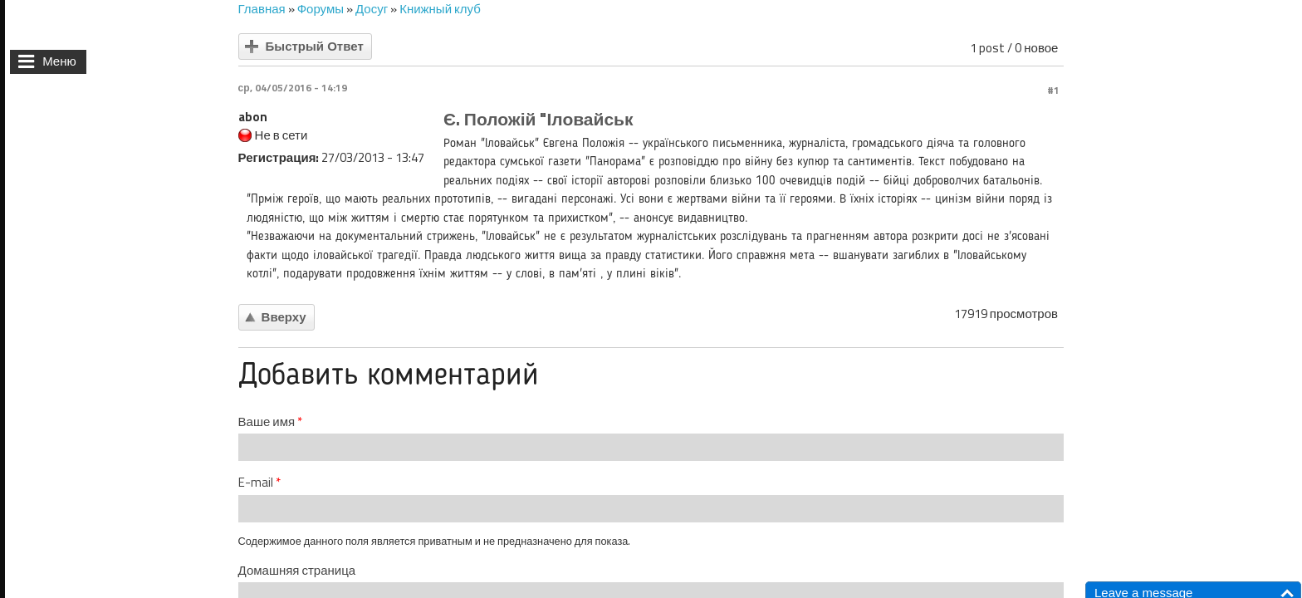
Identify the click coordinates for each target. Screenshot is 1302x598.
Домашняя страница (297, 570)
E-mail (259, 482)
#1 (1053, 90)
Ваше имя (270, 422)
